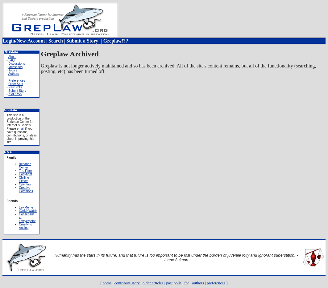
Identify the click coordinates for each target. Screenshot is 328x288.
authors (198, 283)
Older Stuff (15, 84)
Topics (12, 70)
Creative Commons (26, 189)
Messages (15, 67)
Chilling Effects (24, 179)
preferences (216, 283)
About (12, 57)
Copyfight (25, 174)
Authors (13, 73)
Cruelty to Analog (25, 226)
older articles (153, 283)
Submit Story (17, 90)
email (20, 128)
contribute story (127, 283)
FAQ (11, 60)
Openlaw (25, 184)
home (107, 283)
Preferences (16, 80)
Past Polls (15, 87)
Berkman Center (25, 165)
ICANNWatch (28, 211)
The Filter (25, 170)
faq (186, 283)
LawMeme (26, 207)
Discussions (16, 63)
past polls (173, 283)
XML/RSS (15, 94)
